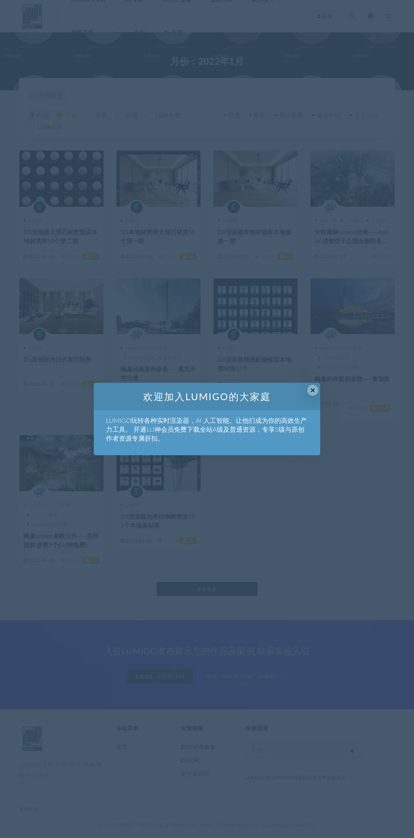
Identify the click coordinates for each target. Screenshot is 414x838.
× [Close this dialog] (312, 390)
